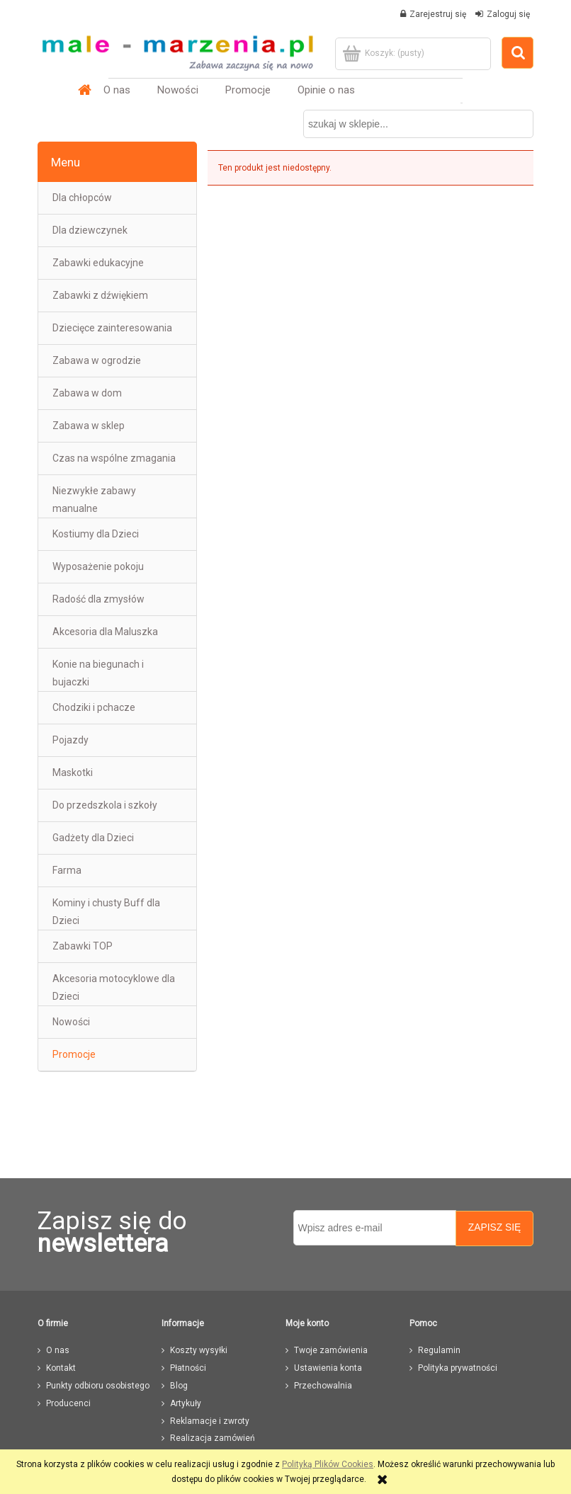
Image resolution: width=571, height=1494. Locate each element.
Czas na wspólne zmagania (114, 458)
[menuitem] (117, 90)
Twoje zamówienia (331, 1350)
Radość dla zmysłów (98, 599)
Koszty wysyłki (198, 1350)
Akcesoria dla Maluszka (105, 631)
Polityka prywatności (457, 1368)
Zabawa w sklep (88, 425)
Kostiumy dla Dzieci (95, 534)
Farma (66, 870)
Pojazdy (70, 740)
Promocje (74, 1054)
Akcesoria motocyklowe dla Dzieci (113, 987)
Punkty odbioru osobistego (97, 1386)
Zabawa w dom (87, 393)
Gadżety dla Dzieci (93, 837)
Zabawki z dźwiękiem (100, 295)
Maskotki (72, 772)
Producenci (68, 1403)
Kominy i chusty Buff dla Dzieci (106, 911)
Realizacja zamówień (212, 1438)
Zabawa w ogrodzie (96, 360)
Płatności (188, 1368)
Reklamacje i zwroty (209, 1421)
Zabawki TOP (82, 946)
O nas (57, 1350)
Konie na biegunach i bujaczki (98, 673)
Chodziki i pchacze (93, 707)
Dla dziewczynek (90, 230)
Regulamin (439, 1350)
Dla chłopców (82, 197)
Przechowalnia (323, 1386)
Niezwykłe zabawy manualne (94, 499)
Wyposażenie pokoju (98, 566)
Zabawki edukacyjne (98, 262)
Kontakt (61, 1368)
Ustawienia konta (328, 1368)
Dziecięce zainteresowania (112, 327)
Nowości (71, 1021)
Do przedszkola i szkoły (104, 805)
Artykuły (185, 1403)
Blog (179, 1386)
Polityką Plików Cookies (327, 1464)
